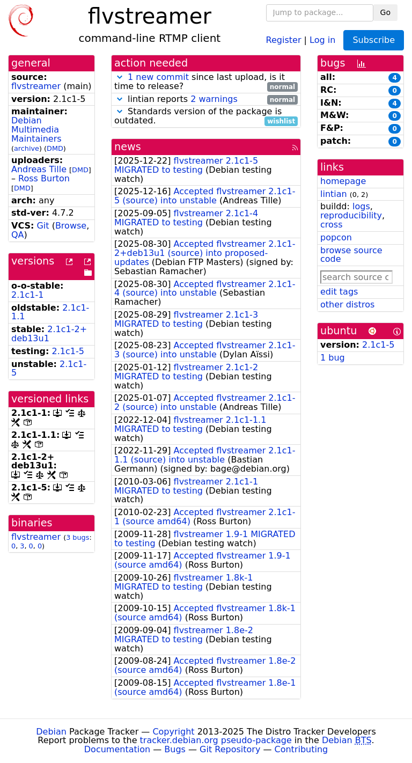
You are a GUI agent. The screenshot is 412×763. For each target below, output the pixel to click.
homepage (343, 181)
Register (283, 39)
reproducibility (351, 215)
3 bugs (77, 537)
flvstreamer (36, 86)
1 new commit (158, 77)
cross (331, 224)
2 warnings (214, 99)
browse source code (351, 255)
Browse (70, 226)
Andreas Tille (39, 169)
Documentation (117, 749)
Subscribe (373, 40)
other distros (347, 304)
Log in (322, 39)
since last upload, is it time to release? (206, 82)
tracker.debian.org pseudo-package (216, 740)
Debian (51, 732)
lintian (333, 194)
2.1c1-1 (27, 295)
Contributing (301, 749)
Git (42, 226)
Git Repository (230, 749)
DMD (55, 148)
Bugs (175, 749)
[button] (119, 77)
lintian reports (206, 99)
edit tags (339, 292)
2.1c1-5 (68, 351)
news (127, 147)
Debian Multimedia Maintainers (36, 129)
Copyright (173, 732)
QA (17, 235)
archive (26, 148)
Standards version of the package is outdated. (206, 116)
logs (361, 206)
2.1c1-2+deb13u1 (49, 333)
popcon (336, 237)
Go (385, 12)
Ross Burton (44, 178)
